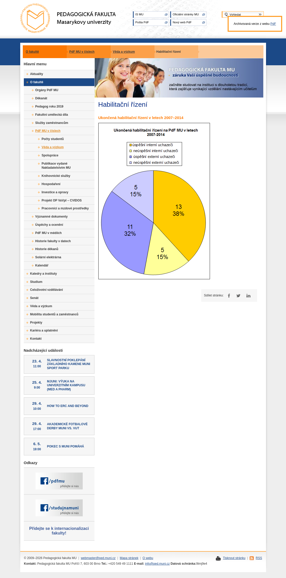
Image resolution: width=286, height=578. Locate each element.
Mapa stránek (129, 558)
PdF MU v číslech (82, 51)
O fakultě (32, 51)
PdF (273, 24)
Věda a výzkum (124, 51)
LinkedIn (248, 295)
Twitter (238, 295)
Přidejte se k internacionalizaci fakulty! (59, 530)
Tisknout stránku (234, 558)
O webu (148, 558)
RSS (259, 558)
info (147, 563)
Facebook (228, 295)
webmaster (88, 558)
